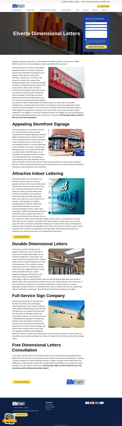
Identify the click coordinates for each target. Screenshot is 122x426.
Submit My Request (96, 47)
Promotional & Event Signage (49, 10)
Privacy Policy (49, 405)
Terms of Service (50, 407)
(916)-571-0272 (103, 6)
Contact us (49, 409)
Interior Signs (31, 10)
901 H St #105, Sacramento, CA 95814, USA (95, 2)
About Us (94, 10)
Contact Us (86, 10)
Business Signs (18, 10)
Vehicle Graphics (67, 10)
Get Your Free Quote (21, 237)
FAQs (77, 10)
